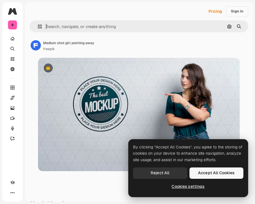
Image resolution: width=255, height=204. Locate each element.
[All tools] (12, 87)
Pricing (215, 11)
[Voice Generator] (12, 128)
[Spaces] (12, 97)
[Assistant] (12, 138)
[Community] (12, 69)
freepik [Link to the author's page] (49, 49)
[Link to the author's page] (36, 45)
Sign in (237, 11)
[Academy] (12, 182)
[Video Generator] (12, 118)
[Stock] (12, 58)
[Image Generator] (12, 107)
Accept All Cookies (216, 172)
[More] (12, 192)
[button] (37, 26)
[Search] (12, 48)
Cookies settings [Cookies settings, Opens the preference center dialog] (188, 186)
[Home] (12, 38)
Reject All (160, 172)
